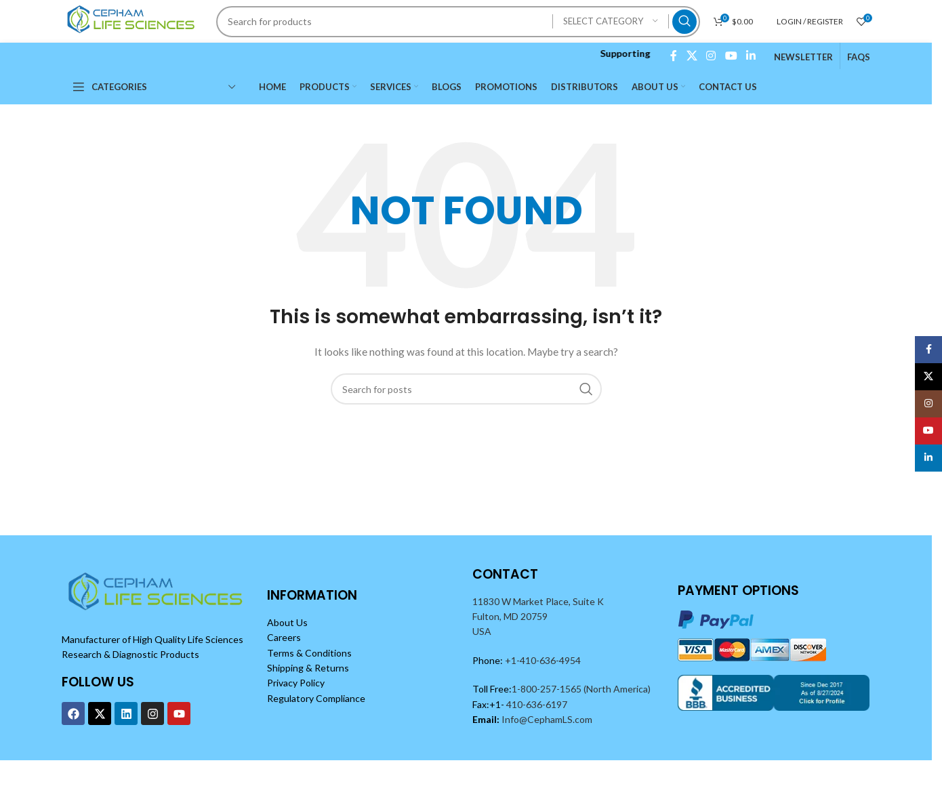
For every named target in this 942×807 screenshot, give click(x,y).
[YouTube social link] (730, 55)
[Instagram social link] (711, 55)
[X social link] (691, 55)
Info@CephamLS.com (545, 719)
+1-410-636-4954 (543, 660)
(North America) (617, 689)
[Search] (457, 21)
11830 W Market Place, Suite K (538, 601)
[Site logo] (132, 20)
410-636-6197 (535, 704)
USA (481, 631)
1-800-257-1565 (547, 689)
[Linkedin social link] (750, 55)
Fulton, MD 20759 (510, 616)
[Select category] (610, 21)
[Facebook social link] (673, 55)
